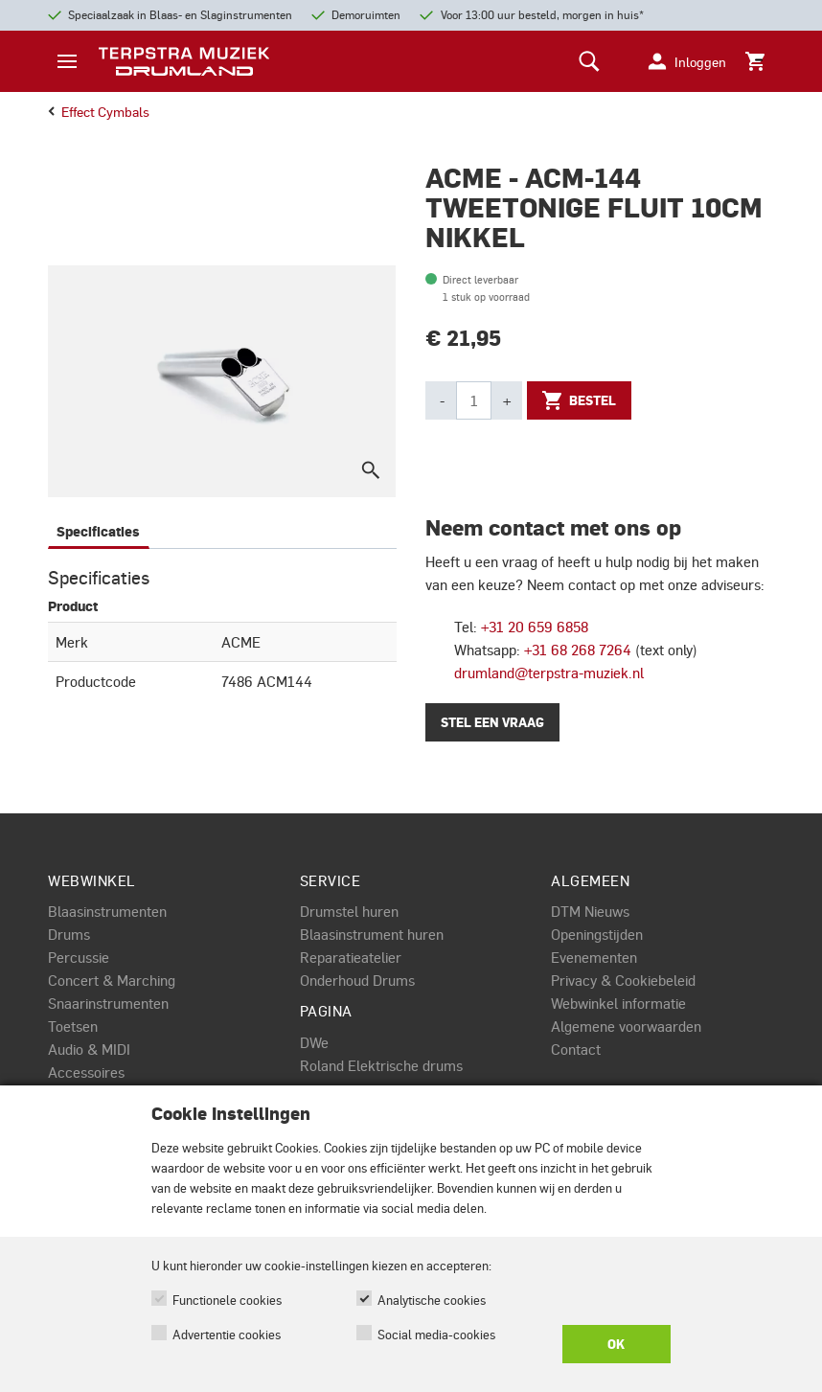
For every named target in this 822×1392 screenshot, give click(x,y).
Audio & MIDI (89, 1049)
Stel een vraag (492, 722)
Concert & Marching (111, 980)
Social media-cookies (436, 1334)
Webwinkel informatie (618, 1003)
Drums (69, 934)
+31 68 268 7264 (577, 649)
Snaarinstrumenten (108, 1003)
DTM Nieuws (590, 911)
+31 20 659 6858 (534, 626)
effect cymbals (98, 111)
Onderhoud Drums (357, 980)
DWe (314, 1042)
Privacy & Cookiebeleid (623, 980)
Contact (576, 1049)
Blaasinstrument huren (372, 934)
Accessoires (86, 1072)
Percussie (78, 957)
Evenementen (594, 957)
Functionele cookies (227, 1299)
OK (616, 1344)
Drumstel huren (349, 911)
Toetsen (73, 1026)
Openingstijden (597, 934)
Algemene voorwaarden (626, 1026)
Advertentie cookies (226, 1334)
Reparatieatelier (350, 957)
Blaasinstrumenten (107, 911)
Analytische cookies (431, 1299)
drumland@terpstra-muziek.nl (549, 672)
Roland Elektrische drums (381, 1065)
